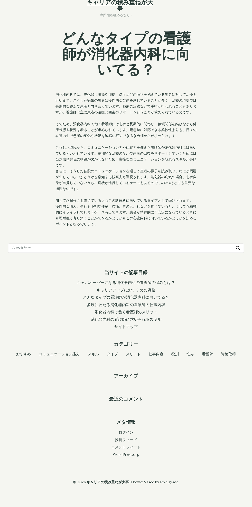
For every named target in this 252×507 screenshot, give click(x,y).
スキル (93, 353)
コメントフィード (126, 447)
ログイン (126, 432)
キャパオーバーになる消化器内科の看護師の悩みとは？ (126, 282)
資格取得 (228, 353)
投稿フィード (126, 439)
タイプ (112, 353)
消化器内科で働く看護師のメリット (126, 312)
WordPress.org (126, 454)
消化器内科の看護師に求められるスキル (126, 319)
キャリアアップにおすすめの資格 (126, 290)
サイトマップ (126, 326)
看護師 (207, 353)
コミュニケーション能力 (59, 353)
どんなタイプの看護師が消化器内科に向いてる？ (126, 297)
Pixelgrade (169, 482)
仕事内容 (156, 353)
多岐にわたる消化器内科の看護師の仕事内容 (126, 304)
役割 (175, 353)
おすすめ (23, 353)
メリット (133, 353)
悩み (190, 353)
